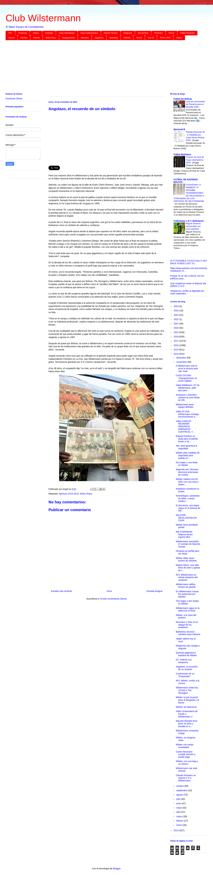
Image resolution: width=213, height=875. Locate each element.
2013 (176, 830)
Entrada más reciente (61, 591)
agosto (180, 794)
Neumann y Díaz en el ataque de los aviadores (187, 625)
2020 (176, 328)
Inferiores (85, 38)
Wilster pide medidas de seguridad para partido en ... (187, 455)
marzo (179, 816)
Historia (36, 38)
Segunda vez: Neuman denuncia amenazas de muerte (187, 472)
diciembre (181, 357)
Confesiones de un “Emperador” (185, 675)
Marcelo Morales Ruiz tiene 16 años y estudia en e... (186, 724)
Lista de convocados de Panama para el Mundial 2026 (195, 104)
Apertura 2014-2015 (69, 493)
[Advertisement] (101, 67)
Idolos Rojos (51, 38)
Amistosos (22, 33)
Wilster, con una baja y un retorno (187, 762)
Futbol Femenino (187, 33)
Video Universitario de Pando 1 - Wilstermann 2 (187, 714)
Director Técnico (111, 33)
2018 (176, 336)
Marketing (113, 38)
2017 (176, 341)
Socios (139, 38)
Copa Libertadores (67, 33)
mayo (179, 807)
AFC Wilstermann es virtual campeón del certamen (186, 577)
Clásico (36, 33)
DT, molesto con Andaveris (184, 661)
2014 (176, 354)
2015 (176, 349)
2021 (176, 323)
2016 (176, 345)
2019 (176, 332)
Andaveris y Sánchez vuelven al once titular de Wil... (188, 397)
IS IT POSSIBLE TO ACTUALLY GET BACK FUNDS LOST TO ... (188, 262)
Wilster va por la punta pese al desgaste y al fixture (187, 700)
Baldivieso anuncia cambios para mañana (188, 633)
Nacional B (179, 129)
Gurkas (11, 38)
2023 (176, 315)
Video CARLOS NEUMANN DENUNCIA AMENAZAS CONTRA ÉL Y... (185, 426)
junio (179, 803)
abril (178, 812)
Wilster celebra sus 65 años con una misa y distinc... (187, 482)
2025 (176, 306)
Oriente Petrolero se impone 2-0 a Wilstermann (186, 778)
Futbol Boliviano (182, 154)
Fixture (171, 33)
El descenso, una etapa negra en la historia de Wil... (188, 508)
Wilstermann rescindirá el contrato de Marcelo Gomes (188, 544)
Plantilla (127, 38)
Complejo (49, 33)
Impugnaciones (68, 38)
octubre (180, 786)
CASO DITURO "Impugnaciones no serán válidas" (186, 378)
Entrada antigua (154, 591)
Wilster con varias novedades (184, 746)
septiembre (182, 790)
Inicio (109, 591)
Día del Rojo (143, 33)
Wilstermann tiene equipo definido (185, 405)
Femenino (158, 33)
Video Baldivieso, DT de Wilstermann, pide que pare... (187, 388)
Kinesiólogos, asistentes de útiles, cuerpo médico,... (188, 498)
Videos (179, 38)
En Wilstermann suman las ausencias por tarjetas (187, 594)
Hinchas (24, 38)
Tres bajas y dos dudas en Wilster (187, 602)
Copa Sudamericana (89, 33)
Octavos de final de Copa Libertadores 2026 (195, 160)
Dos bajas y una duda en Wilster (186, 463)
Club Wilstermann (43, 18)
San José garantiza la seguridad (186, 447)
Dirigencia (128, 33)
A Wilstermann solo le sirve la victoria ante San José (187, 368)
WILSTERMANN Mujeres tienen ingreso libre (184, 534)
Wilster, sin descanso (186, 707)
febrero (180, 820)
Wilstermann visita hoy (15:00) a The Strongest (187, 690)
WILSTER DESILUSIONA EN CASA (186, 518)
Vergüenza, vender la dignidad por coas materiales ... (187, 292)
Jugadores (99, 38)
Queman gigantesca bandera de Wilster (186, 654)
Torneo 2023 (165, 38)
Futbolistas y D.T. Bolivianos (189, 221)
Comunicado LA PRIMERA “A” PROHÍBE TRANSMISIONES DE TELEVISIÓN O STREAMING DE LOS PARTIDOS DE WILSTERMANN (189, 192)
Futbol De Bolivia (183, 99)
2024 (176, 310)
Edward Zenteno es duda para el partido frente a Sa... (187, 439)
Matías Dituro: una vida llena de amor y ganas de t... (188, 568)
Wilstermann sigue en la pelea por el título (187, 609)
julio (178, 799)
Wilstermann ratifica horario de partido (186, 585)
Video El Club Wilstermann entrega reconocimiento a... (187, 414)
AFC (10, 33)
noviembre (181, 362)
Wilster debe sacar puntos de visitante (186, 559)
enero (179, 825)
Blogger (116, 868)
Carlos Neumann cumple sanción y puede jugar (185, 754)
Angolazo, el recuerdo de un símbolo (186, 668)
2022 (176, 319)
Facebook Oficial (14, 98)
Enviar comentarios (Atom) (113, 598)
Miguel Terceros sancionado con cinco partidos (193, 226)
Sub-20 (151, 38)
